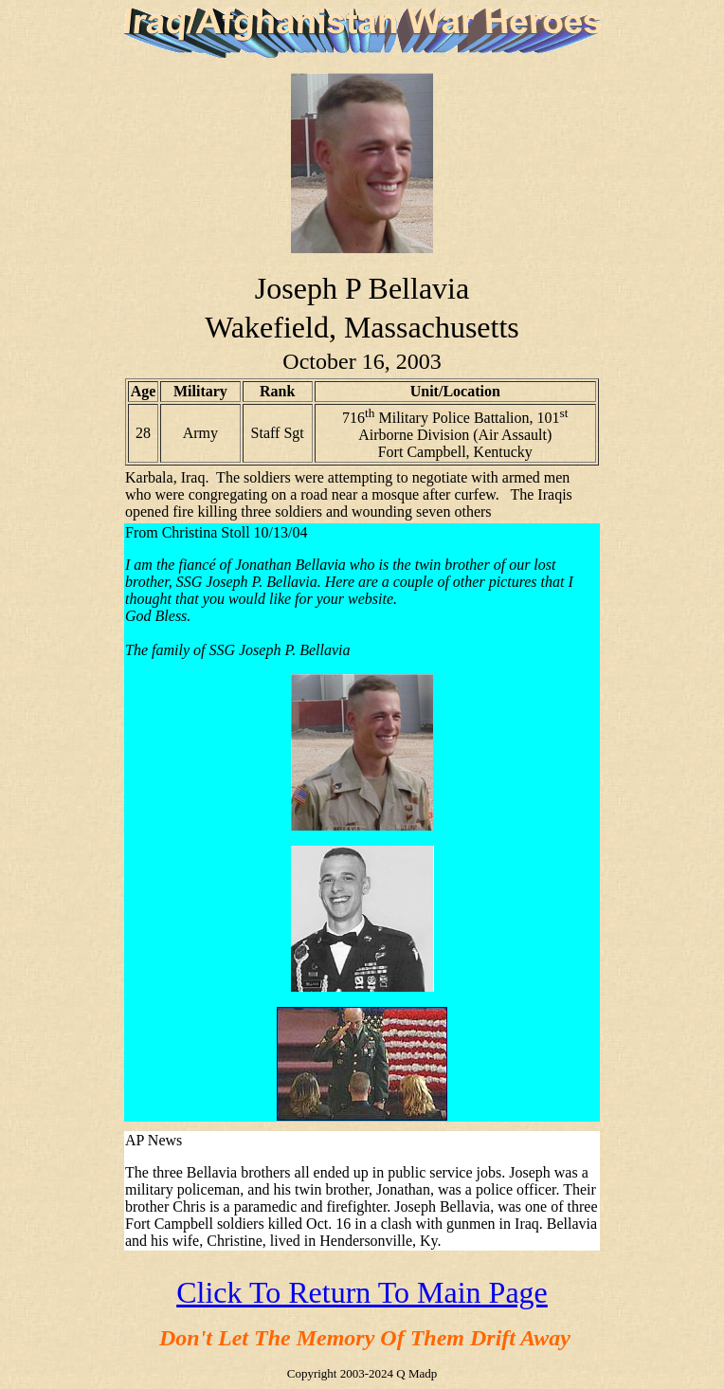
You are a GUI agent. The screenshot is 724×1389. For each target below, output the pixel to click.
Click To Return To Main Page (362, 1292)
